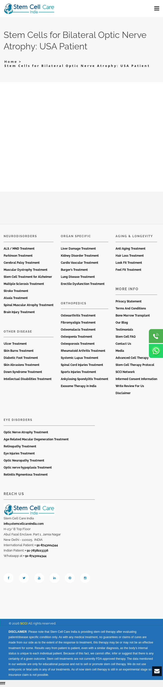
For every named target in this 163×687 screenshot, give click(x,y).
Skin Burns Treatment (19, 351)
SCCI (23, 623)
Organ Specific (76, 236)
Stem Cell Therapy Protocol (135, 365)
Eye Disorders (18, 420)
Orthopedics (73, 303)
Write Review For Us (130, 386)
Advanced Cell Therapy (132, 358)
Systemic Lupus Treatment (79, 358)
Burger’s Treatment (74, 269)
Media (120, 351)
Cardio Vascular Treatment (79, 262)
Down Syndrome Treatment (23, 372)
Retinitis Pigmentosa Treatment (26, 474)
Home (11, 61)
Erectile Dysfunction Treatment (83, 284)
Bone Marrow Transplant (133, 315)
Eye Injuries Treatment (19, 453)
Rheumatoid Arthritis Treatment (83, 351)
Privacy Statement (129, 301)
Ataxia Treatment (16, 298)
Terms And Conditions (131, 308)
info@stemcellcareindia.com (24, 523)
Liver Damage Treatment (78, 248)
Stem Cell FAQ (126, 336)
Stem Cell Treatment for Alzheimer (28, 277)
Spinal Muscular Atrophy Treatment (29, 305)
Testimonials (124, 329)
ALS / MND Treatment (19, 248)
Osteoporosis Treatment (78, 343)
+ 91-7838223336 (36, 550)
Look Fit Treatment (129, 262)
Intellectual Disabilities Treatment (28, 379)
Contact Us (123, 343)
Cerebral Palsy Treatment (22, 262)
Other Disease (18, 331)
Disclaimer (123, 393)
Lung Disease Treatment (78, 277)
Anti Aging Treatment (130, 248)
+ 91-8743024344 (46, 545)
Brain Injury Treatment (19, 312)
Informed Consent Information (136, 379)
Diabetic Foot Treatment (21, 358)
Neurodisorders (20, 236)
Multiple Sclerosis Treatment (24, 284)
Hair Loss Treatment (130, 255)
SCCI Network (125, 372)
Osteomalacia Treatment (78, 329)
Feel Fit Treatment (128, 269)
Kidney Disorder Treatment (80, 255)
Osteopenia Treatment (76, 336)
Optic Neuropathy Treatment (24, 460)
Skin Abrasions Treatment (21, 365)
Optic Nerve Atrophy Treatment (26, 432)
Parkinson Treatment (18, 255)
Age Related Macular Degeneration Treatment (36, 439)
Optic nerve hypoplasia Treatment (28, 467)
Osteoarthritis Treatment (78, 315)
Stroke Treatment (16, 291)
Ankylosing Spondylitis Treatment (84, 379)
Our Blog (122, 322)
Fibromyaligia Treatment (78, 322)
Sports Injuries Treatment (78, 372)
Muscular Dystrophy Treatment (25, 269)
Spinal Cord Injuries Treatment (82, 365)
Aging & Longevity (134, 236)
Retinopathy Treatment (20, 446)
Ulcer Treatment (15, 343)
